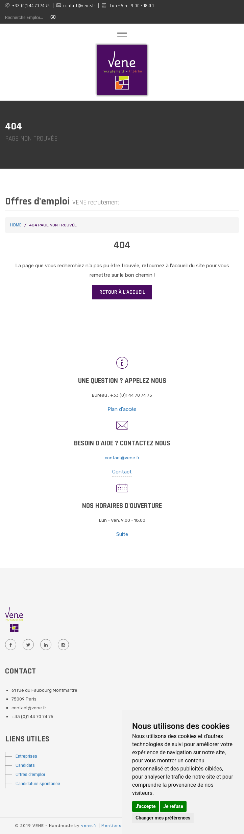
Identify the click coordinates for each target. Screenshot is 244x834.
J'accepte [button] (146, 806)
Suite (122, 534)
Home (15, 225)
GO (53, 17)
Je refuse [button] (173, 806)
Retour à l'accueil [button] (122, 292)
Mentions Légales (121, 825)
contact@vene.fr (122, 457)
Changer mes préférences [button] (163, 817)
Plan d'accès (122, 409)
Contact (122, 472)
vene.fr (89, 825)
